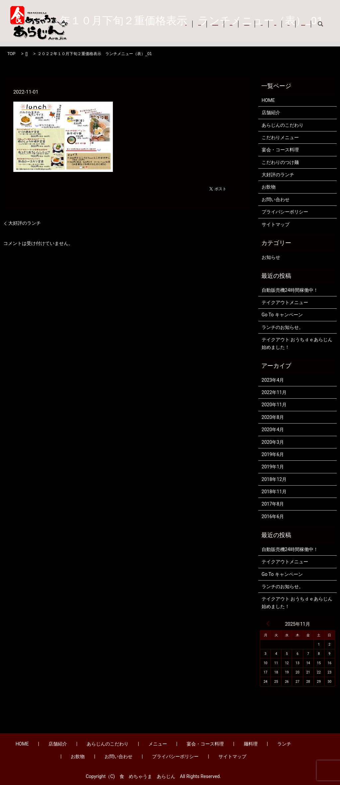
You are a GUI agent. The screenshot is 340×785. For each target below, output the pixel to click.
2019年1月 (273, 466)
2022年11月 (274, 392)
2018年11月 (274, 491)
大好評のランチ (24, 223)
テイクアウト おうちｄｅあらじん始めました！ (297, 343)
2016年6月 (273, 516)
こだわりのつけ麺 (280, 162)
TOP (11, 53)
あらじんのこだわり (156, 19)
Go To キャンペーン (282, 314)
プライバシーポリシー (285, 211)
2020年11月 (274, 404)
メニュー (197, 19)
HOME (87, 19)
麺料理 (274, 19)
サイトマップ (276, 224)
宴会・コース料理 (237, 19)
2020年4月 (273, 429)
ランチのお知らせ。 (282, 327)
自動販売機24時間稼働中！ (290, 290)
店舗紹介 (114, 19)
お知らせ (271, 257)
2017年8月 (273, 504)
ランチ (299, 19)
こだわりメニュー (280, 137)
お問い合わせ (119, 26)
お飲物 (87, 26)
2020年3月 (273, 442)
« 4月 (268, 623)
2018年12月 (274, 479)
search (149, 27)
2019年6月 (273, 454)
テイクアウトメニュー (285, 302)
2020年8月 (273, 417)
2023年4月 (273, 380)
